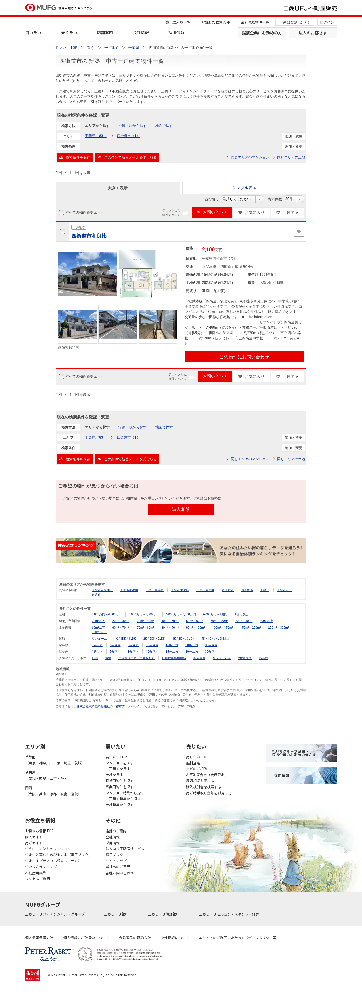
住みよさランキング (41, 866)
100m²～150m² (222, 627)
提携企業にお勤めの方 (262, 33)
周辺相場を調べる (200, 780)
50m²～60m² (194, 621)
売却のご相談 (196, 768)
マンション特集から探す (125, 792)
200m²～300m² (278, 627)
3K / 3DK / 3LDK (183, 638)
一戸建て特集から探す (123, 798)
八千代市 (228, 590)
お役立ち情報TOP (39, 830)
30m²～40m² (145, 621)
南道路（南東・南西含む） (136, 658)
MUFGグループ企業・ (294, 753)
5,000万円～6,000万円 (181, 614)
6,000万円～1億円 (215, 614)
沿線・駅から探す (132, 125)
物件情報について (175, 937)
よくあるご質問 (37, 878)
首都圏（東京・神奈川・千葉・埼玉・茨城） (55, 759)
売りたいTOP (196, 756)
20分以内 (191, 651)
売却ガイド (34, 842)
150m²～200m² (250, 627)
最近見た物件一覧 (255, 22)
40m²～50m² (170, 621)
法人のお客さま (313, 33)
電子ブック (114, 854)
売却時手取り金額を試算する (209, 792)
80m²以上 (266, 621)
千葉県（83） (96, 136)
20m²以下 (98, 621)
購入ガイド (34, 836)
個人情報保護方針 (39, 937)
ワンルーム (99, 638)
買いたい (33, 32)
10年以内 (152, 645)
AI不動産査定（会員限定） (207, 774)
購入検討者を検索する (203, 786)
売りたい (69, 32)
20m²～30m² (120, 621)
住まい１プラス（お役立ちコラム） (53, 860)
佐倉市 (96, 594)
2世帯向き (245, 658)
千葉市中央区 (180, 590)
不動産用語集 (35, 872)
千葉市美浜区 (155, 590)
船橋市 (264, 590)
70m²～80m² (243, 621)
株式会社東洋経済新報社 (93, 706)
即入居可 (199, 658)
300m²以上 (99, 632)
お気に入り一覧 (178, 22)
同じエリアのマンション (250, 157)
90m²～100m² (195, 627)
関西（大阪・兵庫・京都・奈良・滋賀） (53, 790)
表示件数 (277, 199)
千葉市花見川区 (102, 590)
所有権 (263, 658)
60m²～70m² (219, 621)
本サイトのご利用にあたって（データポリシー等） (239, 937)
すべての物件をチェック (84, 212)
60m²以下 (98, 627)
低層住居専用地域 (174, 658)
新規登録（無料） (297, 22)
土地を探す (114, 774)
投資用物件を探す (120, 780)
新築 (95, 658)
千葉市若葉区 (205, 590)
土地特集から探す (120, 804)
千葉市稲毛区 (129, 590)
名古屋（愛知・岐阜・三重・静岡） (48, 775)
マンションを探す (120, 762)
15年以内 (172, 645)
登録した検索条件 (216, 22)
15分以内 (172, 651)
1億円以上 (241, 614)
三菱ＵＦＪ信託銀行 (164, 914)
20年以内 (191, 645)
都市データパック (128, 706)
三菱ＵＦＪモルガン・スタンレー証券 (229, 914)
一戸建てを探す (118, 768)
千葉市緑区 (284, 590)
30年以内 (211, 645)
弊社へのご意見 (118, 866)
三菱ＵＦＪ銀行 (116, 914)
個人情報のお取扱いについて (86, 937)
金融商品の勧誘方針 (135, 937)
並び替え (214, 199)
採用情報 (176, 32)
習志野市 (247, 590)
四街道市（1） (128, 136)
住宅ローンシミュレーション (48, 848)
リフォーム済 (222, 658)
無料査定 (193, 762)
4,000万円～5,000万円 (144, 614)
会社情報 (141, 32)
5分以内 (115, 651)
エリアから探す (97, 125)
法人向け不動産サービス (125, 848)
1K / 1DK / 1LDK (125, 638)
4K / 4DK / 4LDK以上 (215, 638)
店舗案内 (105, 32)
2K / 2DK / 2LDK (154, 638)
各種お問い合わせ (120, 872)
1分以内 (97, 651)
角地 (108, 658)
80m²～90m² (170, 627)
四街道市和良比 (89, 236)
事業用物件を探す (120, 786)
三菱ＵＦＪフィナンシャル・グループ (55, 914)
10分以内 (152, 651)
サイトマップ (116, 860)
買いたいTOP (116, 756)
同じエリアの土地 (291, 157)
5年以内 (115, 645)
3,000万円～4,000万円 (107, 614)
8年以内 (133, 645)
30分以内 (211, 651)
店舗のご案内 (116, 830)
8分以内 (133, 651)
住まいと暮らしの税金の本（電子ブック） (58, 854)
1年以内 (97, 645)
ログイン (327, 22)
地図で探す (164, 125)
